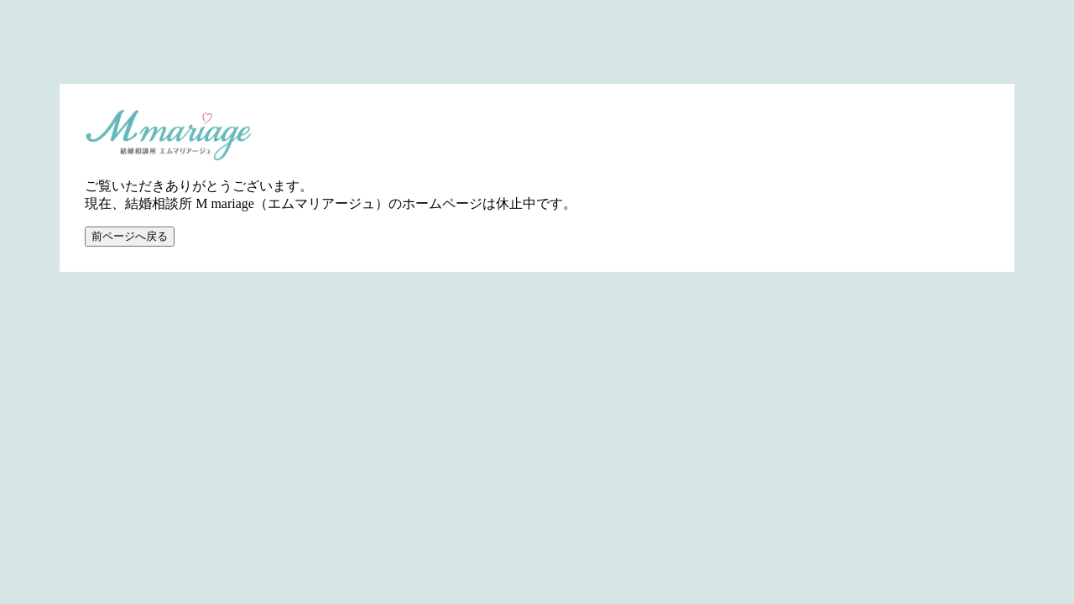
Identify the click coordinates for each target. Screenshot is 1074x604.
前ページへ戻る (129, 236)
